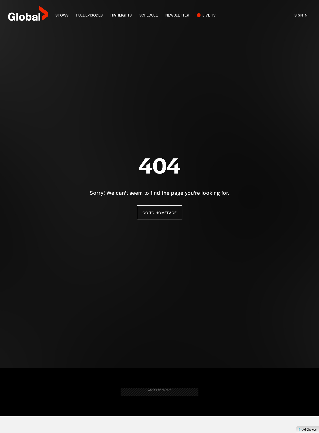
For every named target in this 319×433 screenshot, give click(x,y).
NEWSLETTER (177, 15)
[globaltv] (28, 15)
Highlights (121, 15)
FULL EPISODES (89, 15)
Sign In (300, 15)
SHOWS (61, 15)
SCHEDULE (148, 15)
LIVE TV (209, 15)
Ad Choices (308, 429)
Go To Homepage (159, 213)
